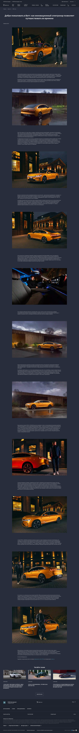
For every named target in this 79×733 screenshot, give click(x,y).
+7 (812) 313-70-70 (11, 703)
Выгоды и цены (24, 725)
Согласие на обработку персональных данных (44, 730)
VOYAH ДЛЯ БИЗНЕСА (21, 708)
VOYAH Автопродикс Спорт (17, 1)
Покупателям (55, 5)
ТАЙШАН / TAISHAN (35, 5)
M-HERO (42, 5)
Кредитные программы (13, 725)
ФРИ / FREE (13, 5)
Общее (4, 725)
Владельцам (62, 5)
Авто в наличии (47, 5)
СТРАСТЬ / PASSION (26, 5)
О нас (68, 5)
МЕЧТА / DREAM (19, 5)
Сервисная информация (35, 725)
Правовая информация (31, 730)
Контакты (74, 5)
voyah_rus (52, 659)
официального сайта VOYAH (39, 659)
